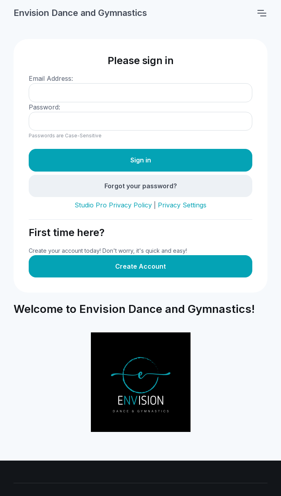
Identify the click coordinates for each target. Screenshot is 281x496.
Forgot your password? (140, 186)
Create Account (140, 266)
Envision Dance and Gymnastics (80, 13)
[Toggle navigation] (261, 13)
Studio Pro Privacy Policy (113, 205)
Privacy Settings (182, 205)
